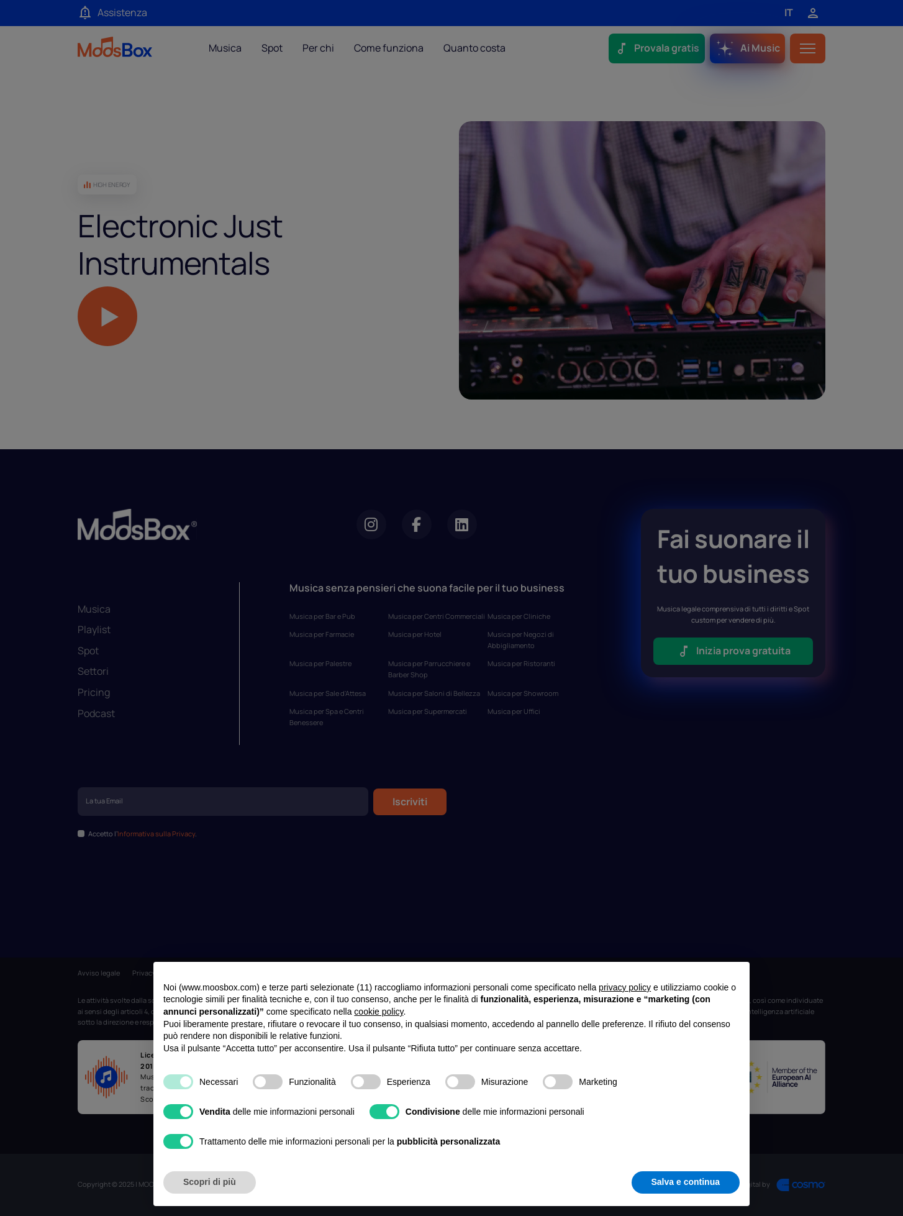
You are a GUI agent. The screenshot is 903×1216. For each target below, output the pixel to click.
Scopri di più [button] (209, 1182)
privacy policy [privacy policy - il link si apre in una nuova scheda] (625, 987)
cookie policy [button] (378, 1012)
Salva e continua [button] (685, 1182)
